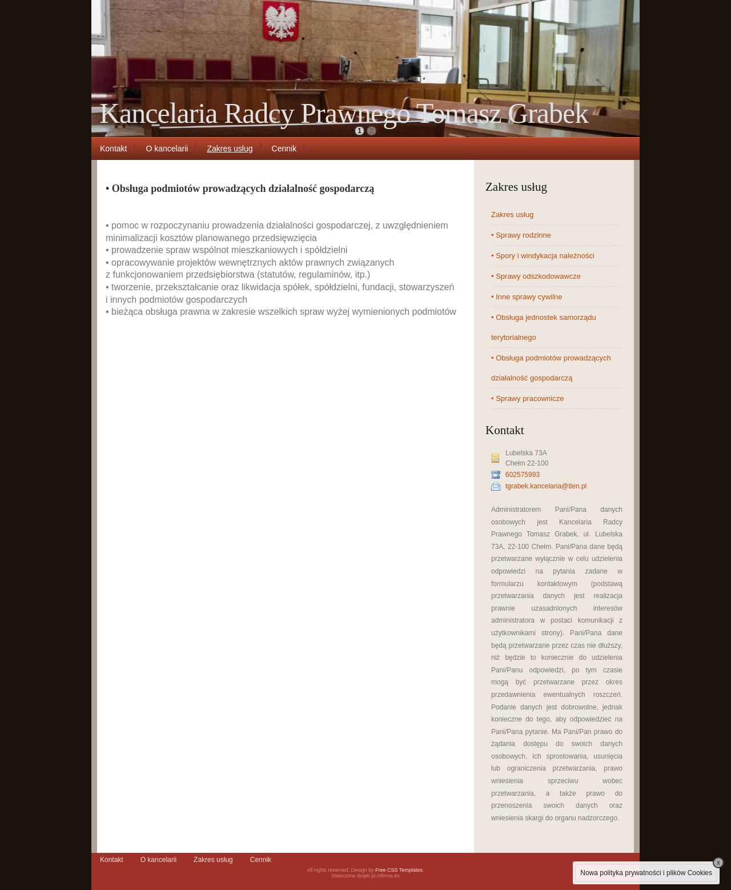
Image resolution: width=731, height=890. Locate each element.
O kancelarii (167, 148)
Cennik (284, 148)
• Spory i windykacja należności (543, 255)
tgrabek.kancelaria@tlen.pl (546, 486)
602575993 (522, 475)
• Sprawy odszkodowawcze (536, 276)
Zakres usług (229, 148)
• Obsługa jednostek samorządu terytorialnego (543, 327)
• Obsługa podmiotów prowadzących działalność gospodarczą (551, 368)
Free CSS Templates (399, 870)
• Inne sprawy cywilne (527, 296)
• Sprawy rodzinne (521, 235)
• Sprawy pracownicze (527, 398)
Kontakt (113, 148)
